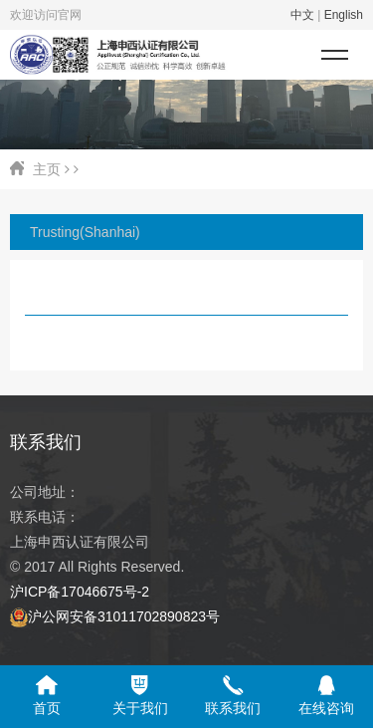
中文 (302, 15)
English (343, 15)
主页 (47, 169)
